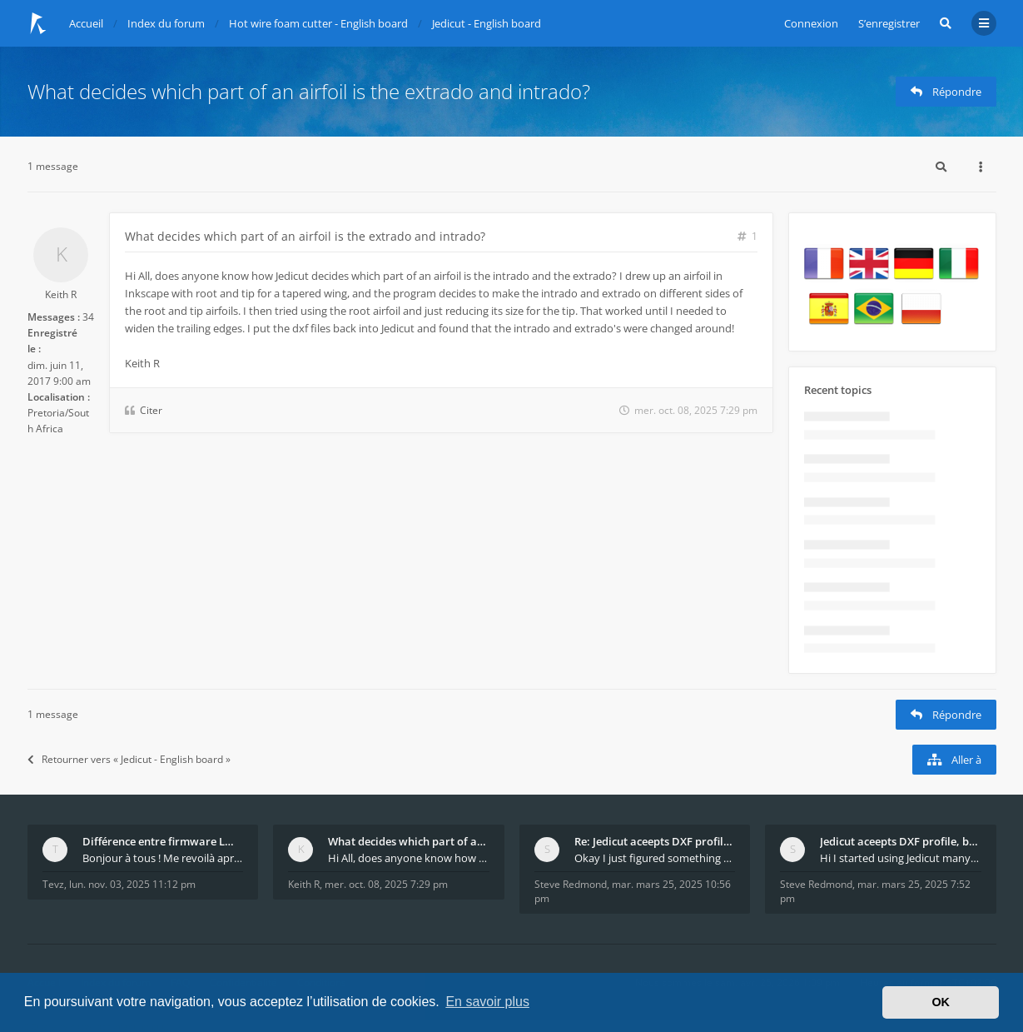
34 (88, 317)
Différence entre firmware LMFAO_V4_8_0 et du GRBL (163, 841)
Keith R (61, 294)
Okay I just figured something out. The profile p (655, 857)
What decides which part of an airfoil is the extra (408, 841)
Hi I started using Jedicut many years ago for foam (900, 857)
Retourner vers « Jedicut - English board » (129, 759)
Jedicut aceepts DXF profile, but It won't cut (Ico (900, 841)
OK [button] (940, 1002)
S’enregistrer (889, 23)
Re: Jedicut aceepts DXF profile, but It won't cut (655, 841)
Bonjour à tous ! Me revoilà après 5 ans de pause (163, 857)
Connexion (811, 23)
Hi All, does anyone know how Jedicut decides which (408, 857)
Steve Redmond (570, 884)
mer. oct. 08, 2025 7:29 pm (386, 884)
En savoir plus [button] (487, 1002)
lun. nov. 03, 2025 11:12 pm (132, 884)
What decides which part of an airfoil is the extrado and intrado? (308, 91)
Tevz (53, 884)
